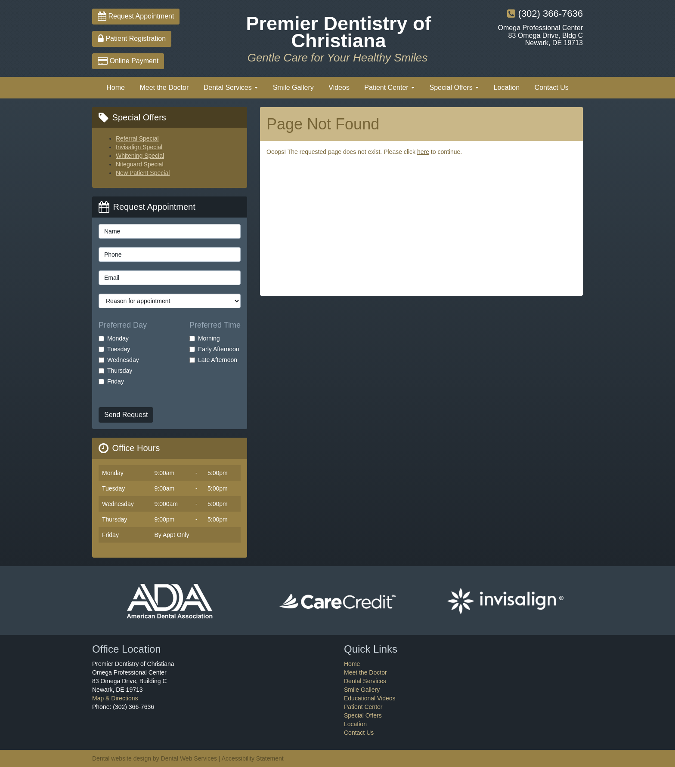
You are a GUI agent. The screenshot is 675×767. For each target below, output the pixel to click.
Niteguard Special (140, 164)
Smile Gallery (293, 87)
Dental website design (121, 758)
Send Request (126, 414)
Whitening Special (140, 155)
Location (507, 87)
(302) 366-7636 (545, 13)
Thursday (115, 370)
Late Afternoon (213, 359)
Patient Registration (132, 38)
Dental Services (231, 87)
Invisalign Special (139, 147)
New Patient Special (143, 172)
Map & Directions (115, 698)
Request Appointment (136, 16)
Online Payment (128, 60)
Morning (204, 338)
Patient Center (389, 87)
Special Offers (454, 87)
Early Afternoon (214, 349)
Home (115, 87)
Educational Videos (370, 698)
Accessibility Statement (253, 758)
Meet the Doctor (164, 87)
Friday (111, 381)
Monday (114, 338)
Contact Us (552, 87)
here (423, 151)
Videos (339, 87)
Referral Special (137, 138)
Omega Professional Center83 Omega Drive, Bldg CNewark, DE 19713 (540, 35)
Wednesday (119, 359)
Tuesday (114, 349)
